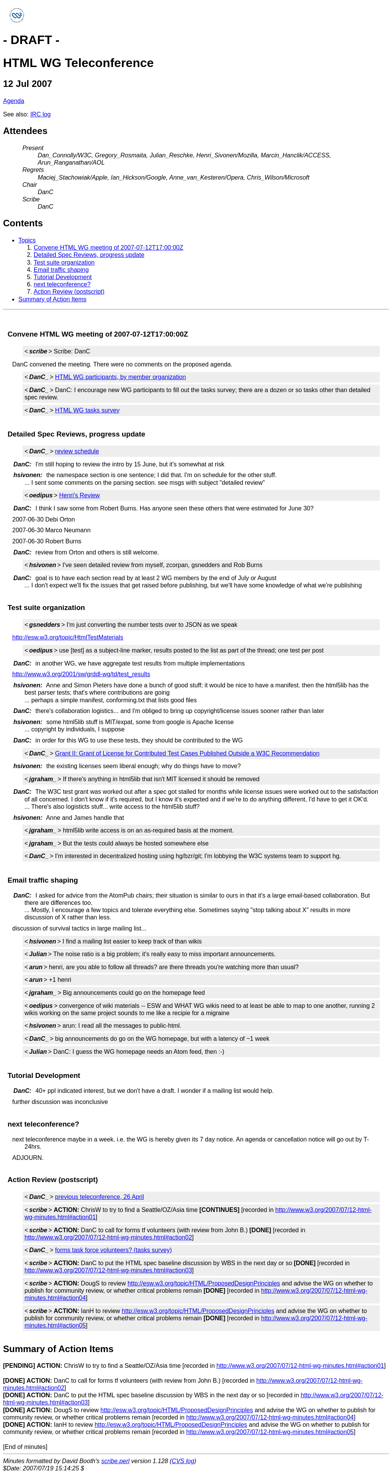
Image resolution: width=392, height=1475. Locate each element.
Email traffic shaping (61, 270)
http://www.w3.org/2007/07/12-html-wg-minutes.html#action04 (270, 1417)
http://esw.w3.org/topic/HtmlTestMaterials (67, 637)
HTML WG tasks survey (87, 410)
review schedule (77, 451)
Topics (27, 240)
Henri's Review (79, 495)
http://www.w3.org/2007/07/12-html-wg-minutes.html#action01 (300, 1365)
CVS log (183, 1461)
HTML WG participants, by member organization (120, 377)
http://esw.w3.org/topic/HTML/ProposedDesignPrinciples (203, 1283)
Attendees (25, 131)
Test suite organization (64, 262)
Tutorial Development (62, 277)
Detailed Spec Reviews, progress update (89, 255)
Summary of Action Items (52, 299)
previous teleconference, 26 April (99, 1197)
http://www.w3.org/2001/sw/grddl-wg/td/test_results (81, 674)
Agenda (13, 101)
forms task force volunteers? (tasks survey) (113, 1250)
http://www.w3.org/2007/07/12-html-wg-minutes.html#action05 (270, 1432)
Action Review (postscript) (69, 291)
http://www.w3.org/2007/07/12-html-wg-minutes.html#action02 (108, 1237)
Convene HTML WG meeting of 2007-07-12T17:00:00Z (108, 247)
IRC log (40, 114)
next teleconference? (62, 284)
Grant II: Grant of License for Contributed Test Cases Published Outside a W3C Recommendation (187, 753)
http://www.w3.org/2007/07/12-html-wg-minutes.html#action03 (108, 1270)
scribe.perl (115, 1461)
